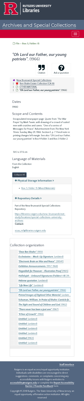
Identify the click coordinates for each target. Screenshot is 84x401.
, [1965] (43, 271)
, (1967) (38, 309)
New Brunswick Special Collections (34, 80)
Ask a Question (61, 69)
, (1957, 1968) (38, 266)
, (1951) (30, 252)
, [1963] (26, 338)
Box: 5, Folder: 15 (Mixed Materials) (38, 188)
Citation (41, 69)
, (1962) (42, 304)
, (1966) (42, 290)
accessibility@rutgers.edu (23, 382)
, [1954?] (40, 261)
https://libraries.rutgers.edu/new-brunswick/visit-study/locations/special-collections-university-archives (40, 217)
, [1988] (45, 276)
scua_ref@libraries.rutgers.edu (30, 230)
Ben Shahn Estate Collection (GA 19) (37, 83)
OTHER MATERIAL (28, 87)
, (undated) (41, 256)
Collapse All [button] (19, 175)
